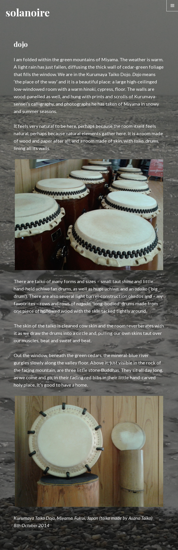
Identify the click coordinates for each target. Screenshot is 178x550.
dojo (21, 44)
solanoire (28, 12)
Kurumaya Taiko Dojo (108, 74)
